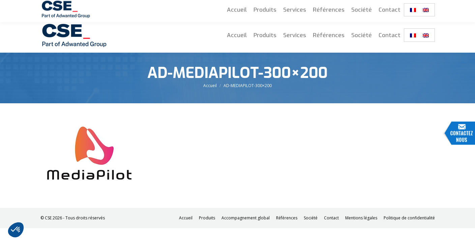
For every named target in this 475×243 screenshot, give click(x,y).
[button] (16, 230)
